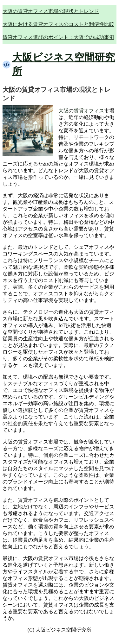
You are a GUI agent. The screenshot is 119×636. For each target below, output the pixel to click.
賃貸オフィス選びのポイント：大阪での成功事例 (58, 37)
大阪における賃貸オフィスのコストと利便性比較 (58, 24)
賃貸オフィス (89, 110)
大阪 (63, 110)
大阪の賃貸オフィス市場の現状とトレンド (51, 11)
